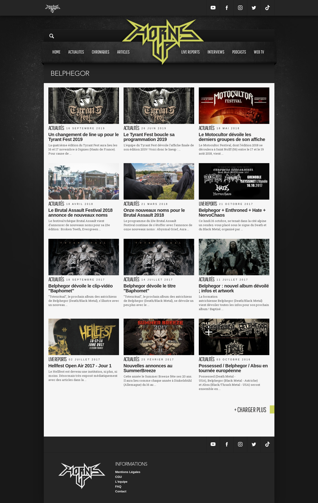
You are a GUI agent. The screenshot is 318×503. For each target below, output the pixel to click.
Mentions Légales (127, 472)
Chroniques (100, 56)
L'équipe (121, 481)
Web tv (259, 56)
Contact (120, 491)
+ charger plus (250, 409)
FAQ (118, 486)
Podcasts (239, 56)
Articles (123, 56)
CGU (118, 477)
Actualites (76, 56)
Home (56, 56)
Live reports (190, 56)
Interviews (216, 56)
